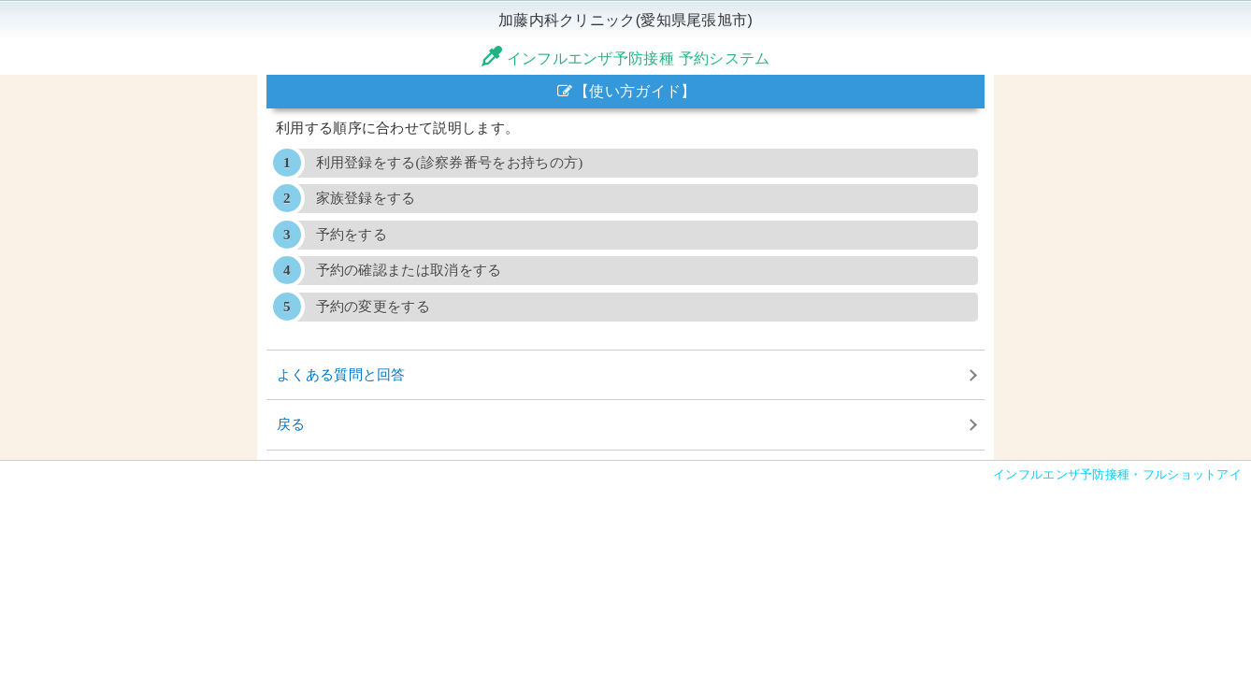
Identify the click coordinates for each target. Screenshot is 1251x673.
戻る (291, 424)
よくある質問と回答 (341, 374)
